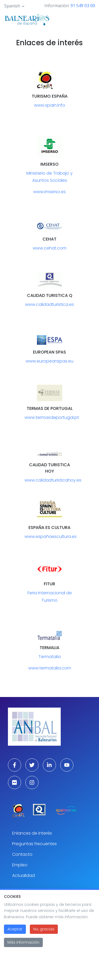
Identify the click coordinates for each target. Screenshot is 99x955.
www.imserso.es (49, 192)
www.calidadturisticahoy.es (53, 480)
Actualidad (23, 875)
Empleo (19, 865)
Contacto (22, 854)
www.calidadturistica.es (49, 304)
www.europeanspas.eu (49, 361)
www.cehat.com (50, 248)
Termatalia (50, 657)
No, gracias (43, 932)
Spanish (12, 6)
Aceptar (14, 932)
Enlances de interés (32, 833)
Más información (23, 945)
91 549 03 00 (82, 5)
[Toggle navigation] (88, 19)
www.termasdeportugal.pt (52, 417)
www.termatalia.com (49, 668)
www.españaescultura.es (51, 536)
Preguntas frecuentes (34, 844)
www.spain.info (49, 105)
